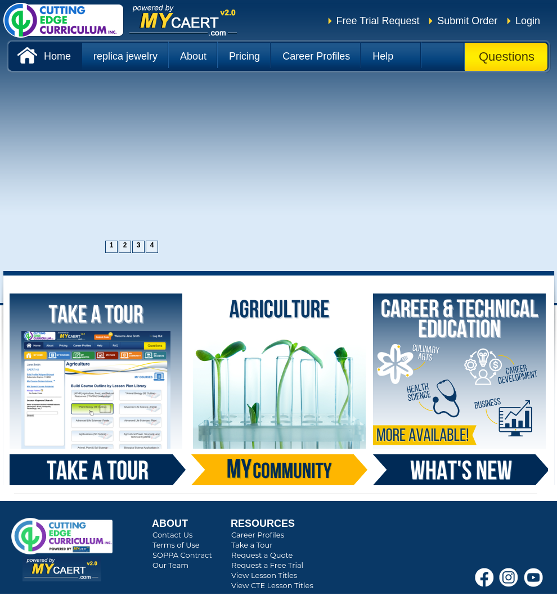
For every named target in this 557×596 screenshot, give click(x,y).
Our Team (170, 565)
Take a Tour (251, 544)
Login (527, 20)
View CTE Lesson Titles (272, 585)
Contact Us (172, 534)
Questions (506, 56)
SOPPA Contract (182, 554)
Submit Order (467, 20)
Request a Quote (262, 554)
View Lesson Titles (264, 575)
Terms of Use (176, 544)
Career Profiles (257, 534)
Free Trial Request (378, 20)
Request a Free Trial (267, 565)
